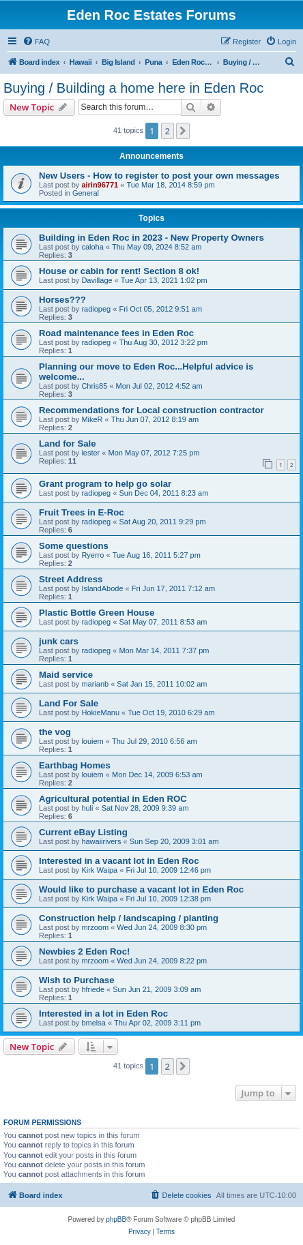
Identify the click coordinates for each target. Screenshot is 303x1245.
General (85, 193)
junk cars (58, 641)
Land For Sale (68, 703)
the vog (55, 732)
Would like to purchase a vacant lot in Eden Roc (141, 889)
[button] (183, 131)
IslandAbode (102, 588)
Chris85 (94, 386)
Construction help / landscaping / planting (128, 918)
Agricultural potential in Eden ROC (113, 799)
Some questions (74, 546)
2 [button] (167, 131)
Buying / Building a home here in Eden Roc (133, 87)
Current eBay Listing (83, 832)
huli (87, 808)
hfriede (92, 989)
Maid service (66, 675)
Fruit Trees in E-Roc (81, 512)
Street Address (70, 579)
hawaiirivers (101, 841)
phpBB (116, 1219)
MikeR (91, 419)
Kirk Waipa (99, 870)
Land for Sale (67, 443)
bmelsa (93, 1023)
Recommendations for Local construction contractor (151, 410)
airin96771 (99, 185)
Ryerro (92, 555)
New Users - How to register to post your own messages (159, 175)
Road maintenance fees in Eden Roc (116, 333)
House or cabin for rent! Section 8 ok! (119, 271)
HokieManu (100, 712)
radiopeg (96, 309)
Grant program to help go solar (105, 484)
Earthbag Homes (75, 765)
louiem (92, 741)
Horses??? (62, 300)
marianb (95, 684)
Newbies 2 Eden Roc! (84, 951)
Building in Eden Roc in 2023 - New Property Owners (151, 237)
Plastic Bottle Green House (96, 613)
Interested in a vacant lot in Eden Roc (119, 861)
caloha (92, 247)
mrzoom (95, 927)
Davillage (96, 280)
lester (90, 453)
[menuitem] (36, 41)
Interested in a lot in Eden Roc (103, 1013)
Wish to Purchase (77, 980)
